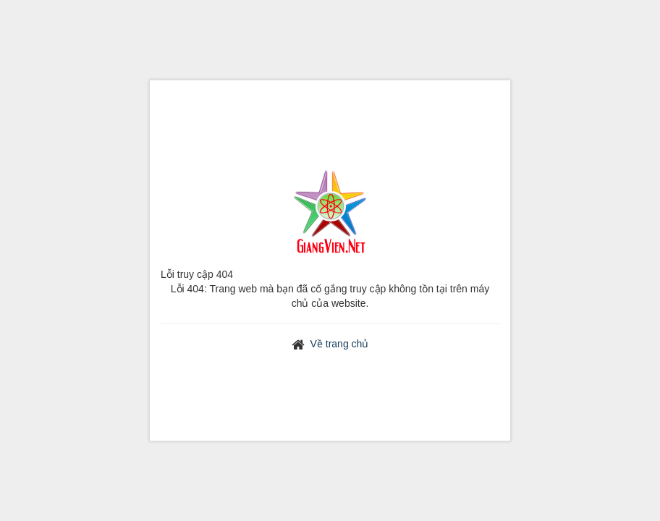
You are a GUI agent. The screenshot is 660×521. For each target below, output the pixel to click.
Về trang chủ (339, 344)
